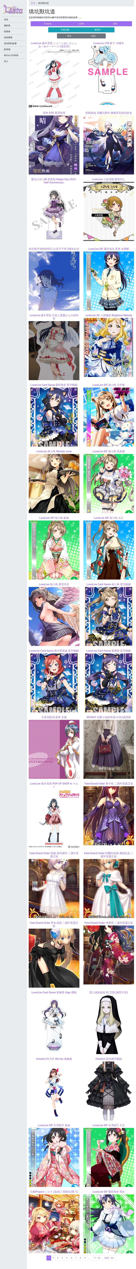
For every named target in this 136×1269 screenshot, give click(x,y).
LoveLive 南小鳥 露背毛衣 (54, 584)
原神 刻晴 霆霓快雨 (54, 112)
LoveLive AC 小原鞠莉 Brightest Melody (108, 315)
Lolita (81, 23)
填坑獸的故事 (10, 43)
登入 (6, 61)
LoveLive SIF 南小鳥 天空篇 (109, 384)
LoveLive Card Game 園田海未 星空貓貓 (54, 384)
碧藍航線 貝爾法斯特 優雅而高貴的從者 (108, 112)
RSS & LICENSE (11, 55)
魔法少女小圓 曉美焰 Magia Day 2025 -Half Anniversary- (54, 181)
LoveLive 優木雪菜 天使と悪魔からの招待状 (53, 317)
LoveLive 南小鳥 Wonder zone (54, 451)
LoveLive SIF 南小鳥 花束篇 (109, 451)
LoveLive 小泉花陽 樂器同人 (108, 179)
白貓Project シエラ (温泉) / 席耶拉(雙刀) (54, 1191)
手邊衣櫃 (65, 30)
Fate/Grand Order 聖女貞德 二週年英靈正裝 (54, 924)
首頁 (33, 3)
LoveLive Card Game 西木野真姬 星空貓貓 (54, 650)
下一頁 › (97, 1258)
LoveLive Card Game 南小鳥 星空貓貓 (109, 584)
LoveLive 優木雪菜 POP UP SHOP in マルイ (54, 785)
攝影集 (7, 25)
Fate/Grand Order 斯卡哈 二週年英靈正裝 (108, 783)
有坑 (69, 36)
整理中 (98, 30)
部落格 (7, 31)
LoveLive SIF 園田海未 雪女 (109, 1191)
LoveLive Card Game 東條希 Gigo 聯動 (54, 992)
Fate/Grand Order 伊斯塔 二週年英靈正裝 (108, 922)
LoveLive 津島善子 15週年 (108, 43)
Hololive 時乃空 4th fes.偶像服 (54, 1058)
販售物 (7, 49)
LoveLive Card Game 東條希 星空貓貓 (109, 650)
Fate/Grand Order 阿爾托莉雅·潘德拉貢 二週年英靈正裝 (108, 855)
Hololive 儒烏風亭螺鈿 (108, 1058)
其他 (115, 23)
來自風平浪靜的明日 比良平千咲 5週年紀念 (54, 248)
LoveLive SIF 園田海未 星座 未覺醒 (108, 248)
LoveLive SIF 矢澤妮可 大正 (109, 1125)
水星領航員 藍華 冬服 (54, 717)
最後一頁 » (109, 1258)
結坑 (93, 36)
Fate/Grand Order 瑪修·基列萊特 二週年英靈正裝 (54, 855)
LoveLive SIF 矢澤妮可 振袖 (54, 1125)
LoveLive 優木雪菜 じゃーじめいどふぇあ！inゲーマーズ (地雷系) (54, 45)
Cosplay (47, 23)
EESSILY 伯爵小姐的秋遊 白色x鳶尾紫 (109, 717)
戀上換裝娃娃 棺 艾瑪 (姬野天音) (109, 992)
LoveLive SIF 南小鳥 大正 (109, 517)
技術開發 (8, 37)
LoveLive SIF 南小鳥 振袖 (54, 517)
